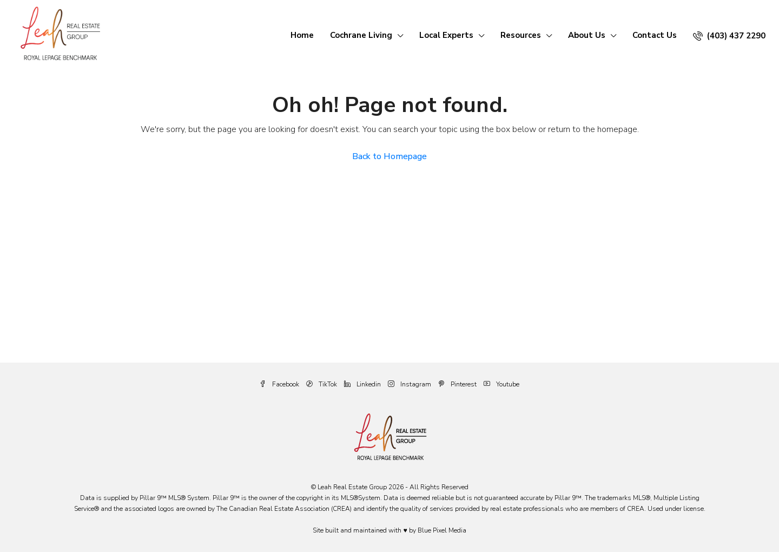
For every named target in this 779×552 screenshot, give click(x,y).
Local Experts (446, 35)
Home (302, 35)
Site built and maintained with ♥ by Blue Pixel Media (389, 530)
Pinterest (458, 384)
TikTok (322, 384)
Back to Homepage (389, 156)
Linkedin (363, 384)
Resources (520, 35)
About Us (586, 35)
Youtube (501, 384)
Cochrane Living (361, 35)
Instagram (410, 384)
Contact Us (654, 35)
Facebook (280, 384)
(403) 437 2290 (729, 35)
